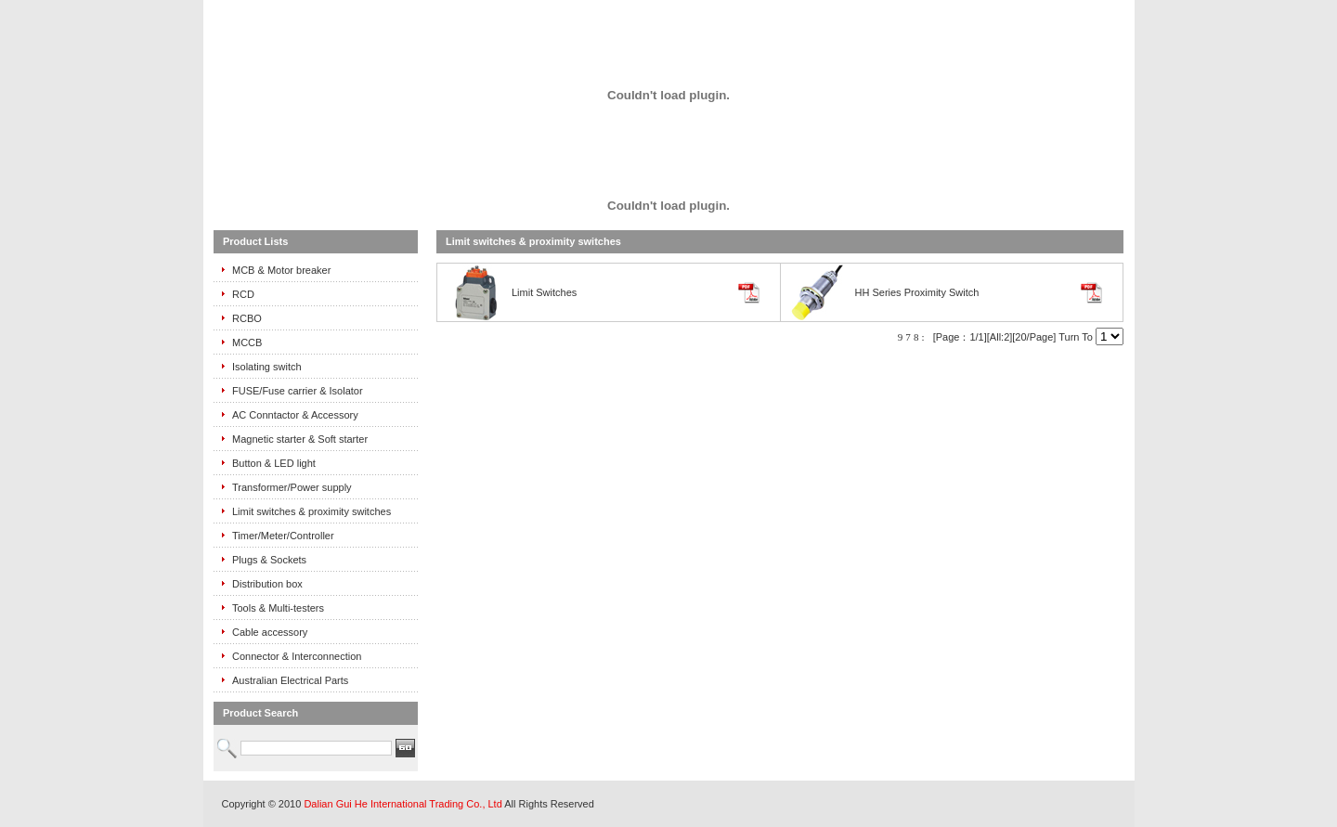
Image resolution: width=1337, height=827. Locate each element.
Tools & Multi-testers (278, 608)
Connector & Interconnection (296, 656)
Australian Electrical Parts (290, 680)
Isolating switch (267, 366)
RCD (243, 294)
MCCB (247, 342)
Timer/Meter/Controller (283, 535)
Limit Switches (544, 292)
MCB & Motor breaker (281, 270)
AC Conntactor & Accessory (295, 414)
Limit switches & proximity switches (311, 511)
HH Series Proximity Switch (917, 292)
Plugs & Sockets (269, 559)
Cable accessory (269, 632)
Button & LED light (274, 463)
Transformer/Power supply (292, 487)
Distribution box (267, 583)
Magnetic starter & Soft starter (300, 439)
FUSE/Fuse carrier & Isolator (297, 390)
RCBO (247, 318)
